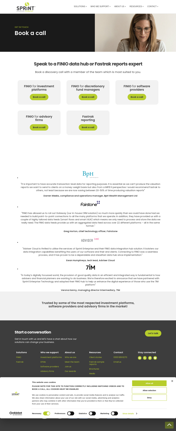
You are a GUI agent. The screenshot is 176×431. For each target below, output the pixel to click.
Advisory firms (47, 371)
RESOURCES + (137, 6)
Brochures (94, 368)
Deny (149, 410)
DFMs (43, 362)
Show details (128, 426)
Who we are (70, 357)
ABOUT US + (120, 6)
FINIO (18, 357)
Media (92, 373)
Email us (117, 362)
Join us (68, 366)
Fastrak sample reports (96, 363)
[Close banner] (172, 393)
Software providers (49, 366)
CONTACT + (152, 6)
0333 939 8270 (120, 357)
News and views (96, 378)
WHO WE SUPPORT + (101, 6)
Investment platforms (51, 357)
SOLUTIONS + (80, 6)
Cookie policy (126, 388)
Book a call (39, 97)
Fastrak (19, 362)
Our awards (70, 371)
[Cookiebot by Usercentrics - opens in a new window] (16, 426)
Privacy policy (140, 388)
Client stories (95, 357)
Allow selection (149, 403)
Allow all (149, 396)
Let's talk (153, 333)
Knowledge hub (96, 382)
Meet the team (72, 362)
